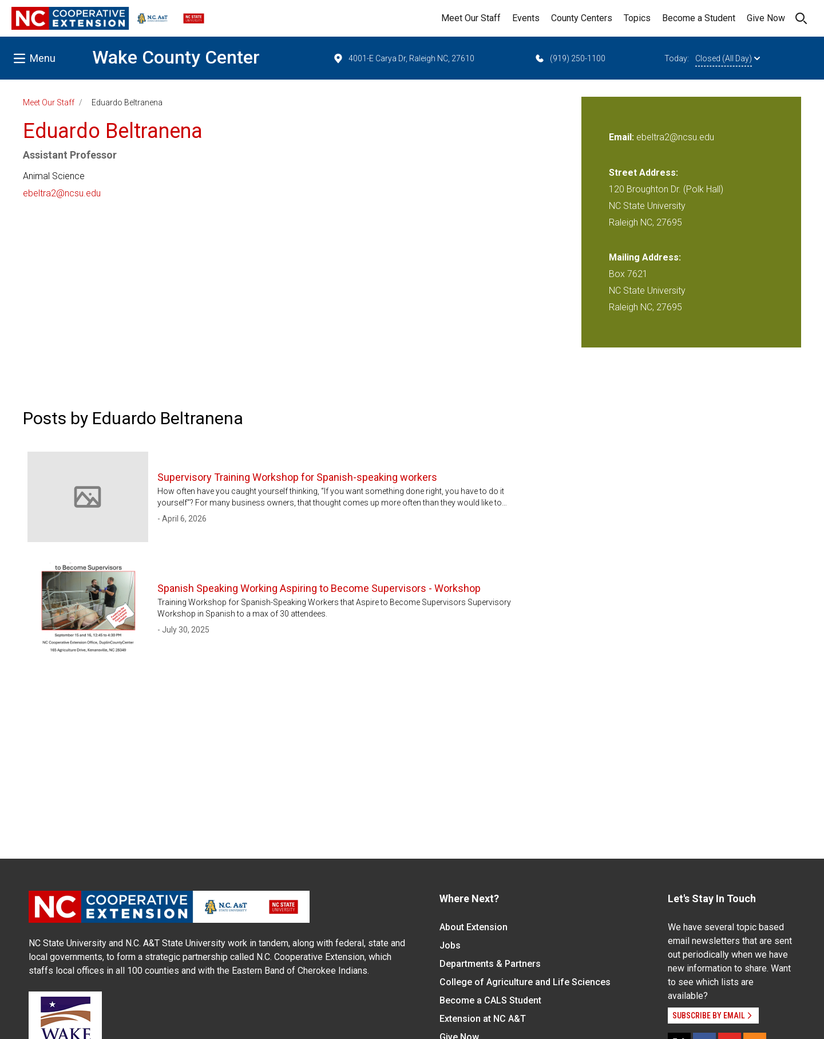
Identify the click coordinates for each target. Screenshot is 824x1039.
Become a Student (698, 18)
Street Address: (643, 172)
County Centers (581, 18)
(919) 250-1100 (569, 58)
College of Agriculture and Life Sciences (525, 982)
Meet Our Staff (471, 18)
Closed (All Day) (727, 58)
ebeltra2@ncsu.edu (62, 193)
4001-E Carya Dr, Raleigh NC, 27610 (403, 58)
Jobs (450, 945)
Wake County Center (176, 57)
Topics (637, 18)
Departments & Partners (490, 963)
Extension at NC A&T (482, 1018)
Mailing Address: (645, 257)
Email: (622, 137)
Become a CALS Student (490, 1000)
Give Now (766, 18)
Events (526, 18)
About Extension (473, 927)
